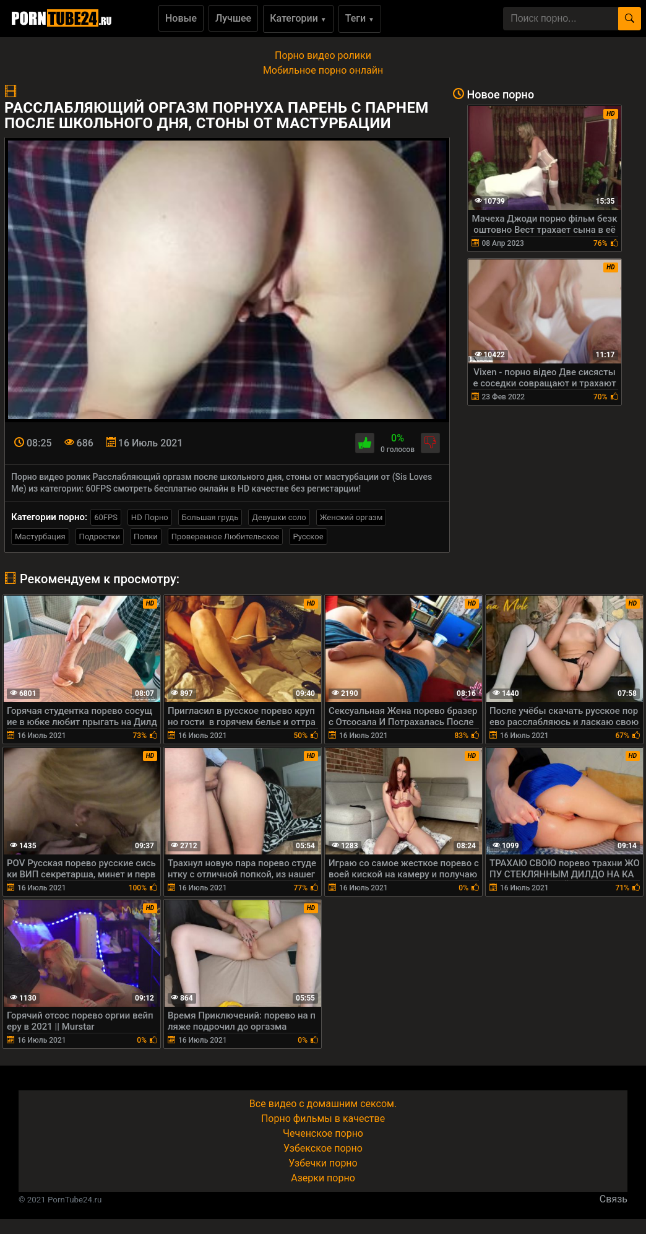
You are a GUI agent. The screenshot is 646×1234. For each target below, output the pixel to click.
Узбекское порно (323, 1148)
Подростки (99, 536)
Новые (181, 18)
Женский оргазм (351, 517)
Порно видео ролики (323, 55)
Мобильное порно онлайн (323, 70)
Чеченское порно (323, 1133)
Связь (613, 1199)
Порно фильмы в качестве (323, 1118)
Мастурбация (40, 536)
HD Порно (149, 517)
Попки (146, 536)
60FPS (106, 517)
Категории (298, 18)
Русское (308, 536)
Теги (359, 18)
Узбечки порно (322, 1163)
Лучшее (233, 18)
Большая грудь (210, 517)
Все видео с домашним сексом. (323, 1104)
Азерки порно (323, 1178)
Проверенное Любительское (225, 536)
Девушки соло (279, 517)
